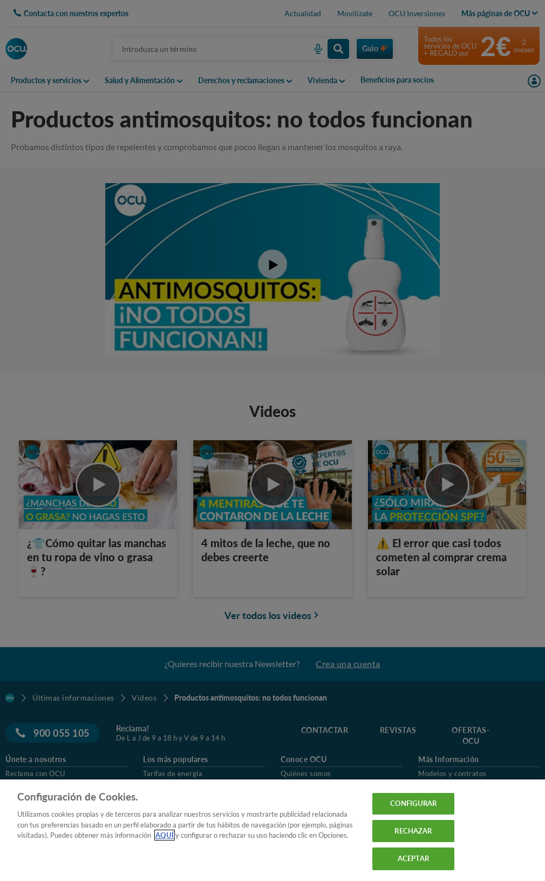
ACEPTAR (413, 858)
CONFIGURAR (413, 803)
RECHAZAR (413, 830)
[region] (272, 830)
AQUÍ (164, 835)
